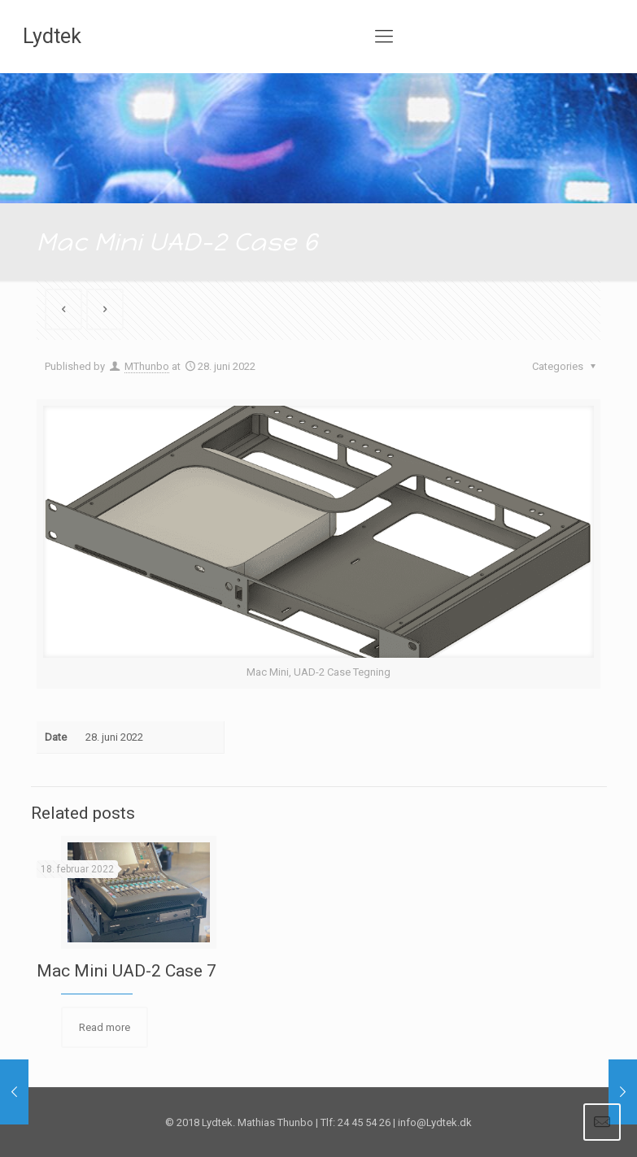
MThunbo (146, 366)
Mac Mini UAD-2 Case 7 (126, 971)
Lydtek (52, 36)
